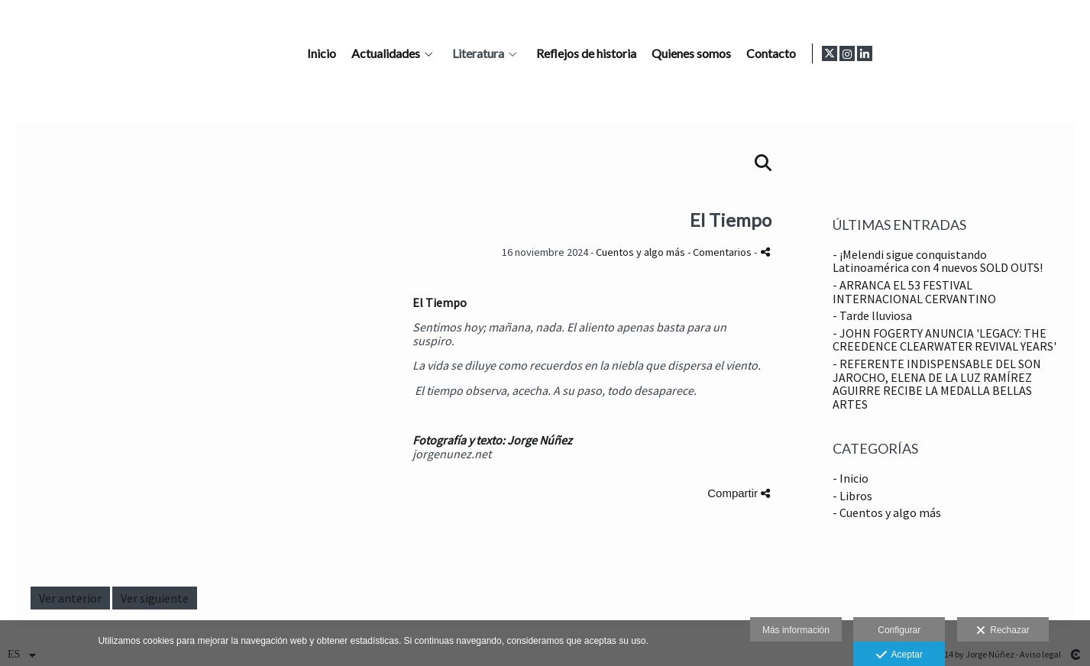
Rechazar (1003, 631)
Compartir (738, 493)
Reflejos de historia (785, 53)
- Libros (852, 495)
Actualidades (584, 53)
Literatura (677, 53)
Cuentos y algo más (641, 252)
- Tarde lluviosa (872, 315)
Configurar (899, 630)
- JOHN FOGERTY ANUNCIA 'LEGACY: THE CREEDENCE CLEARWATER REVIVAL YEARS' (944, 339)
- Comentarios (720, 252)
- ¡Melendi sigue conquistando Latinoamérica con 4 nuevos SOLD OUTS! (938, 261)
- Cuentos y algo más (887, 512)
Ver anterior (70, 598)
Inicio (520, 53)
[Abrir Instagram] (1048, 53)
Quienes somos (890, 53)
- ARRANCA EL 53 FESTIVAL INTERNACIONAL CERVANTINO (914, 291)
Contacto (970, 53)
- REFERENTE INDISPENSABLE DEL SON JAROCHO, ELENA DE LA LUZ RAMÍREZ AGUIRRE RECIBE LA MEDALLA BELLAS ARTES (937, 384)
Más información (796, 630)
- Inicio (850, 478)
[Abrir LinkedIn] (1066, 53)
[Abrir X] (1031, 53)
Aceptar (899, 655)
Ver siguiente (155, 598)
